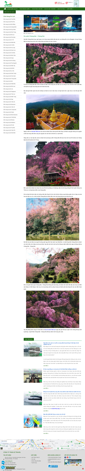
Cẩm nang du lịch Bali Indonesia (10, 114)
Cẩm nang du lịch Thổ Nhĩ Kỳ (9, 117)
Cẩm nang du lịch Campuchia (9, 109)
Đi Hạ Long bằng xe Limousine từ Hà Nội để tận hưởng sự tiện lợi (59, 369)
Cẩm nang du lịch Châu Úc (9, 107)
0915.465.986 (60, 3)
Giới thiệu (70, 8)
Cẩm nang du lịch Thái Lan (9, 94)
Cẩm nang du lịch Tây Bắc (9, 127)
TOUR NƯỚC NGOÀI (12, 8)
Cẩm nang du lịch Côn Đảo (9, 52)
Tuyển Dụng (34, 462)
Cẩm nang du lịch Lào (8, 89)
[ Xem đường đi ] (8, 461)
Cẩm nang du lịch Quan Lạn (9, 50)
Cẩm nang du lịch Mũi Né (8, 68)
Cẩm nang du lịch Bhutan (8, 120)
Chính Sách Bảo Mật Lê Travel (54, 457)
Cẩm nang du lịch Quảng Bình (9, 27)
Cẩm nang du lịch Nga (8, 99)
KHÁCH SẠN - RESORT (50, 8)
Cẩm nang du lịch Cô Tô (8, 39)
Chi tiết (45, 365)
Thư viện (33, 459)
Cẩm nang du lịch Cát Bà (8, 45)
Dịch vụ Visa (62, 8)
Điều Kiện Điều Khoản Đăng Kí (54, 462)
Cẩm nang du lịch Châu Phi (9, 130)
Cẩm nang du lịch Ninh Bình (9, 132)
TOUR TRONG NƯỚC (25, 8)
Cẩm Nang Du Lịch (9, 11)
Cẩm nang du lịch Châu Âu (9, 101)
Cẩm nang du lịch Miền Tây (9, 65)
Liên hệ (18, 11)
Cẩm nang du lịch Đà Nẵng (9, 24)
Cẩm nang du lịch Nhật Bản (9, 83)
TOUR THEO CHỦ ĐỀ (37, 8)
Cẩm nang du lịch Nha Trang (9, 32)
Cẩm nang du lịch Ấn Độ (8, 125)
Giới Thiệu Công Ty (35, 457)
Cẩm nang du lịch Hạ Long (9, 47)
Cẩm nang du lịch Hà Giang (9, 60)
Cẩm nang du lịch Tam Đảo (9, 19)
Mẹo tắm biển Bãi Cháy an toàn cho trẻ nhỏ (54, 414)
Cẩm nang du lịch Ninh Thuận (9, 73)
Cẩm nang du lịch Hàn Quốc (9, 76)
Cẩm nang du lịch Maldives (9, 122)
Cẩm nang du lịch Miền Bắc (9, 42)
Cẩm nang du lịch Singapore (9, 91)
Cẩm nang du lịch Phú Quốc (9, 37)
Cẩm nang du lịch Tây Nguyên (10, 63)
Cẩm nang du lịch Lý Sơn (8, 70)
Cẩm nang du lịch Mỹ (8, 81)
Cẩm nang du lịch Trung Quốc (9, 78)
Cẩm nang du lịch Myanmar (9, 104)
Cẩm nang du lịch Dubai (8, 112)
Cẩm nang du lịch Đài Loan (9, 86)
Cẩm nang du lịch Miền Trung (9, 96)
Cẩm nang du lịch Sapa (8, 58)
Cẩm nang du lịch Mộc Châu (9, 55)
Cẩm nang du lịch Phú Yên (9, 21)
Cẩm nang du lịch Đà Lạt (8, 34)
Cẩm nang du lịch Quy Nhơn (9, 29)
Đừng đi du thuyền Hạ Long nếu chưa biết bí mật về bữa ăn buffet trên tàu (62, 391)
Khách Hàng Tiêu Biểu (36, 460)
